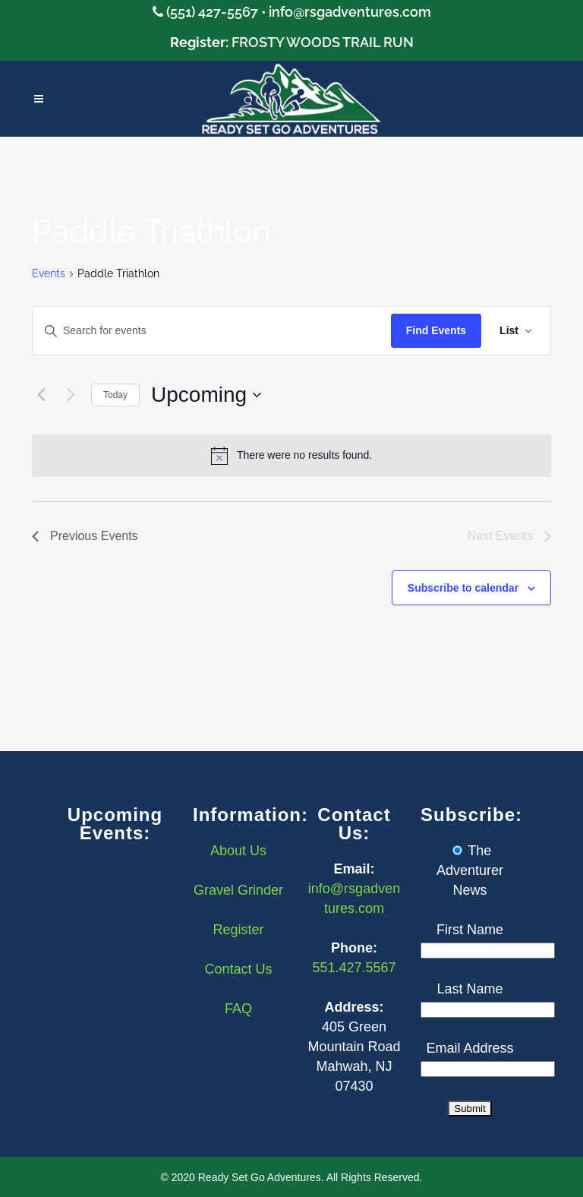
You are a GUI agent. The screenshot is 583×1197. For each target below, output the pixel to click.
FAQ (238, 1008)
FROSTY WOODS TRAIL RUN (323, 42)
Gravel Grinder (238, 890)
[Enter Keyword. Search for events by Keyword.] (212, 331)
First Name (469, 929)
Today (115, 395)
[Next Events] (70, 395)
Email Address (469, 1048)
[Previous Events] (41, 395)
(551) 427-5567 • (217, 12)
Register (238, 929)
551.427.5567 (353, 967)
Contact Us (238, 969)
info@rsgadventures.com (350, 12)
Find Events (436, 330)
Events (48, 273)
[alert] (291, 455)
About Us (238, 850)
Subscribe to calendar (463, 588)
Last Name (469, 988)
